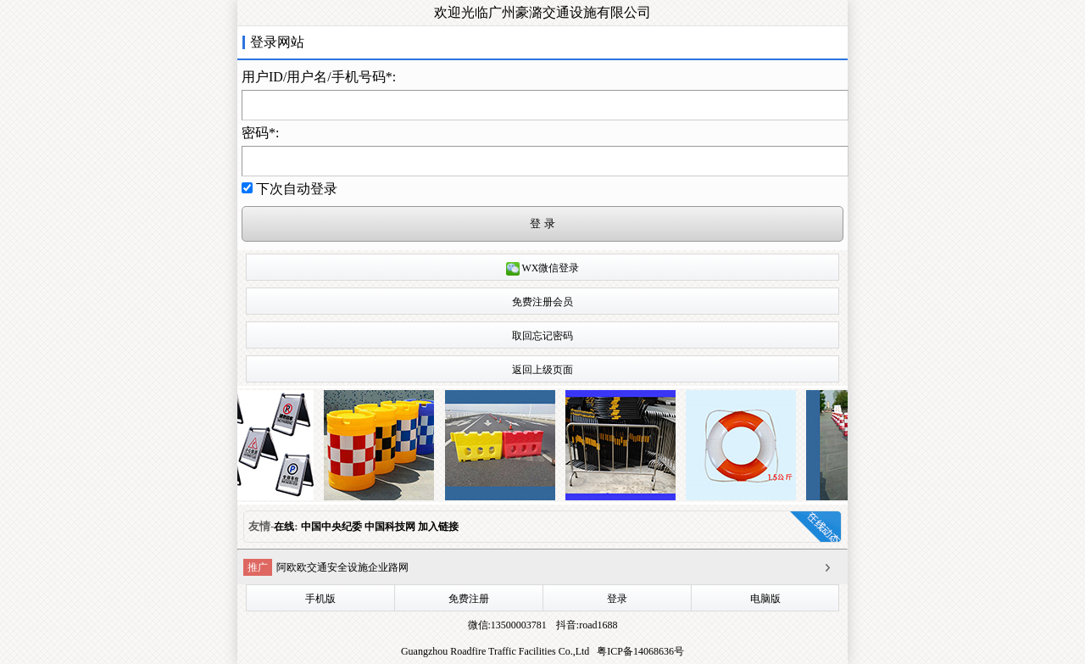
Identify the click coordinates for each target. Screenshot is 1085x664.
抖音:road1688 (586, 625)
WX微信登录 (543, 269)
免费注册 (468, 599)
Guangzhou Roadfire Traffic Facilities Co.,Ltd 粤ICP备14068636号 (542, 651)
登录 (617, 599)
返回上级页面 (542, 370)
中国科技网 (389, 527)
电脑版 (765, 599)
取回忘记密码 (542, 336)
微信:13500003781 (507, 625)
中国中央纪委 (332, 527)
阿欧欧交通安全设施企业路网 (342, 567)
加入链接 (438, 527)
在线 (284, 527)
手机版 (320, 599)
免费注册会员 (542, 302)
